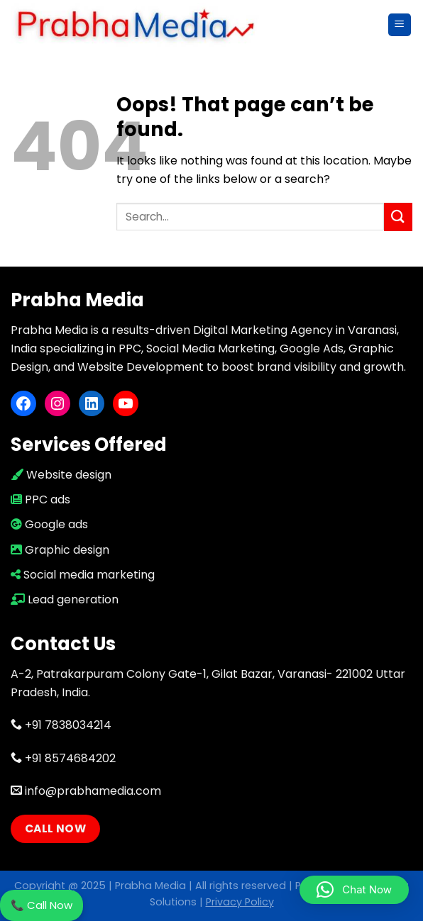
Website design (61, 475)
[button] (354, 890)
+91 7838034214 (61, 725)
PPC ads (40, 499)
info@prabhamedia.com (86, 791)
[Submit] (398, 216)
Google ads (49, 524)
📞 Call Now (41, 905)
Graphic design (60, 550)
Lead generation (65, 599)
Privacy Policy (240, 902)
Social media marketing (83, 574)
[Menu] (400, 25)
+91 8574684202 (63, 758)
